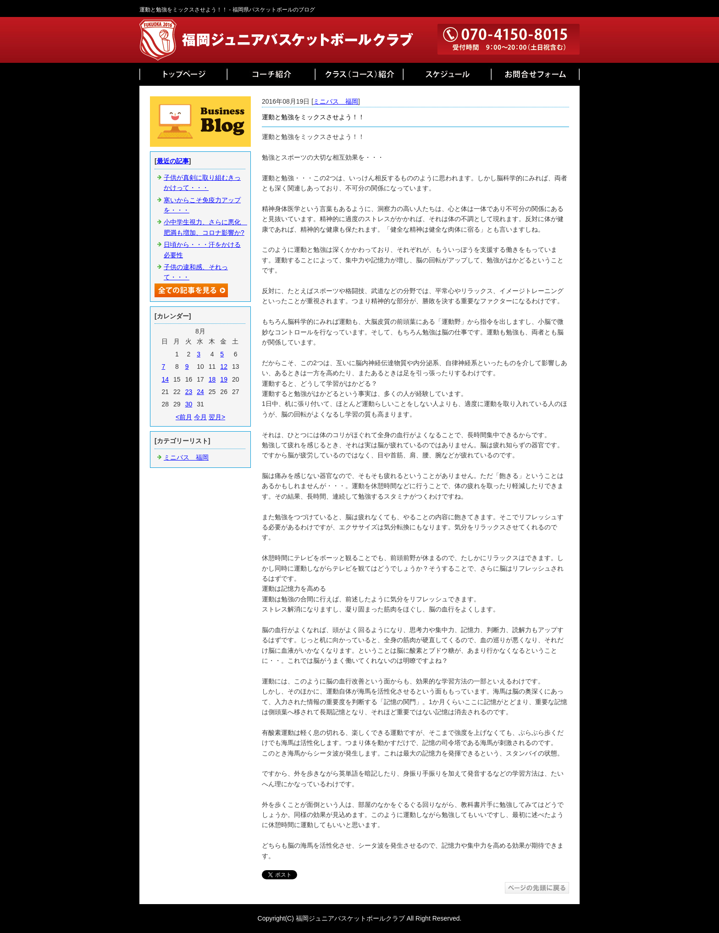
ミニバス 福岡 (335, 101)
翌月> (217, 417)
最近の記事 (173, 161)
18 (212, 379)
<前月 (184, 417)
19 (223, 379)
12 (223, 366)
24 (200, 391)
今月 (200, 417)
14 (165, 379)
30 (189, 404)
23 (189, 391)
